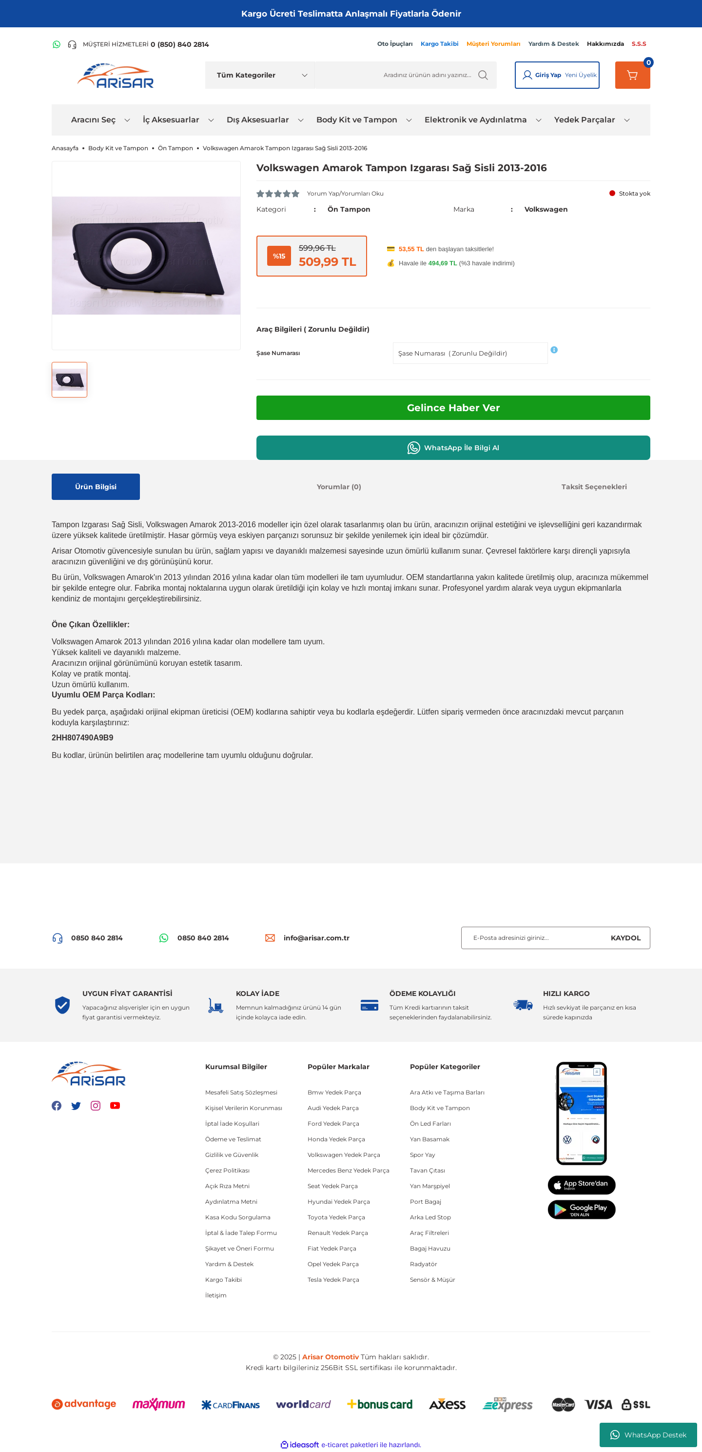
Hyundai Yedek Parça (339, 1201)
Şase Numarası (278, 353)
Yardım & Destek (229, 1264)
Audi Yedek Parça (333, 1108)
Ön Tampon (349, 209)
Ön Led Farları (430, 1123)
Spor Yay (422, 1154)
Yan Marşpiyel (430, 1186)
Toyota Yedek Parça (336, 1217)
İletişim (216, 1295)
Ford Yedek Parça (333, 1123)
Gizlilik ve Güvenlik (231, 1154)
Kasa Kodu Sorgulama (238, 1217)
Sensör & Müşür (432, 1279)
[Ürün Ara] (406, 75)
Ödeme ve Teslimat (233, 1139)
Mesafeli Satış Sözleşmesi (241, 1092)
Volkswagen (546, 209)
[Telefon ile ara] (138, 44)
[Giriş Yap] (527, 75)
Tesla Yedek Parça (333, 1279)
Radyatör (423, 1264)
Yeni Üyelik (581, 75)
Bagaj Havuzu (430, 1248)
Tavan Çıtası (427, 1170)
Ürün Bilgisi (96, 486)
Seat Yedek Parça (333, 1186)
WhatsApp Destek (648, 1435)
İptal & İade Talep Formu (241, 1232)
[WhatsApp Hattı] (56, 44)
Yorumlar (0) (339, 486)
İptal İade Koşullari (232, 1123)
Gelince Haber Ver (453, 408)
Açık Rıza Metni (227, 1186)
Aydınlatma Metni (231, 1201)
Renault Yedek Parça (338, 1232)
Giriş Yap (548, 75)
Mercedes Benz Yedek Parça (349, 1170)
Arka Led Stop (430, 1217)
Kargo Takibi (223, 1279)
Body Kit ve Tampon (440, 1108)
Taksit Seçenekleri (594, 486)
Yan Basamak (429, 1139)
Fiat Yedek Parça (332, 1248)
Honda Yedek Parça (336, 1139)
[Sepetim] (632, 75)
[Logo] (117, 75)
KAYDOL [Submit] (626, 938)
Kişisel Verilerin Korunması (243, 1108)
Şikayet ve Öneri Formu (239, 1248)
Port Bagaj (425, 1201)
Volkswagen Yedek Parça (344, 1154)
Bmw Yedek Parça (334, 1092)
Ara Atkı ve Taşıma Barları (447, 1092)
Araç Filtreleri (429, 1232)
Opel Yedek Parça (333, 1264)
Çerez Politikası (227, 1170)
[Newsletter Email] (555, 938)
